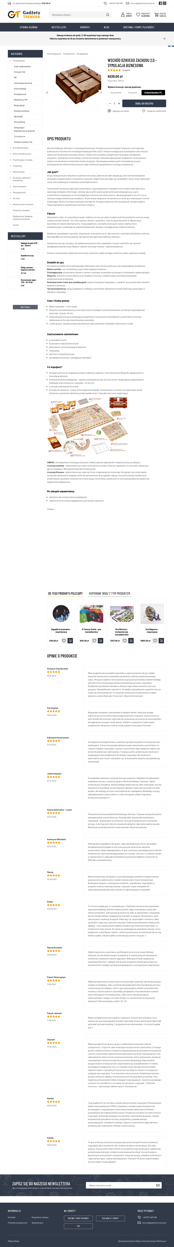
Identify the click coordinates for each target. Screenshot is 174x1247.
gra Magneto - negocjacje (152, 630)
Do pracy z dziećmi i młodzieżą (22, 179)
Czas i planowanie (22, 66)
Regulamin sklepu (40, 1217)
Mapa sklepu (13, 1241)
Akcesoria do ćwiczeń (23, 204)
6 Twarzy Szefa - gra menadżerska (91, 630)
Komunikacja (20, 88)
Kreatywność (20, 94)
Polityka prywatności (17, 1222)
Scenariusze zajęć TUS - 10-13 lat (28, 281)
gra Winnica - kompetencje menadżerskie (122, 632)
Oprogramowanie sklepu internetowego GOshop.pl (142, 1241)
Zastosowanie (19, 186)
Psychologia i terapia (22, 159)
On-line (16, 198)
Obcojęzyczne (19, 192)
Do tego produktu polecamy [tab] (65, 593)
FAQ (78, 1226)
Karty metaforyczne (22, 153)
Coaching (17, 165)
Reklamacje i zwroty (110, 1218)
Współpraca (37, 1222)
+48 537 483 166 (116, 3)
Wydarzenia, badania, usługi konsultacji (23, 217)
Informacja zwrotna (23, 83)
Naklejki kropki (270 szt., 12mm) (29, 244)
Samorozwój (18, 171)
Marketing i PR (20, 99)
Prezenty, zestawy (21, 210)
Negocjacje (19, 105)
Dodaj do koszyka (144, 103)
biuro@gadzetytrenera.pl (143, 3)
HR (15, 77)
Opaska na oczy (27, 256)
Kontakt (11, 1217)
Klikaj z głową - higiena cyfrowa (28, 268)
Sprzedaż (18, 116)
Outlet (16, 225)
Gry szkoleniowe (20, 147)
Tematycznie (19, 60)
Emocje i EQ (19, 72)
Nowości (85, 27)
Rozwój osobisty (21, 110)
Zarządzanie (19, 136)
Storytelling (19, 122)
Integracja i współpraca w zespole (24, 129)
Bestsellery (59, 27)
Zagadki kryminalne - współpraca (61, 630)
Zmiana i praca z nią (23, 142)
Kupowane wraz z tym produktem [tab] (109, 593)
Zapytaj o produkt (121, 111)
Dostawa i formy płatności (138, 27)
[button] (110, 103)
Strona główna (28, 27)
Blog (106, 27)
